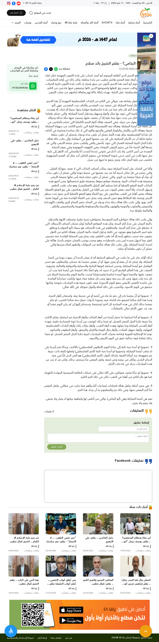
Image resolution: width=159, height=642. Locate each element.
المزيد (17, 23)
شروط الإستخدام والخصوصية (20, 638)
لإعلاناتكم (42, 638)
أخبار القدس (41, 23)
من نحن (68, 638)
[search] (40, 13)
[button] (151, 36)
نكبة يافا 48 (71, 23)
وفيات (27, 23)
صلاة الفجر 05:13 (33, 3)
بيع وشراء (56, 23)
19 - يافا (101, 3)
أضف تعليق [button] (56, 446)
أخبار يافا (120, 23)
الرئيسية (147, 23)
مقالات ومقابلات (135, 56)
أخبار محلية (134, 23)
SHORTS (107, 23)
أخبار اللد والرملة (89, 23)
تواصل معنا (56, 638)
